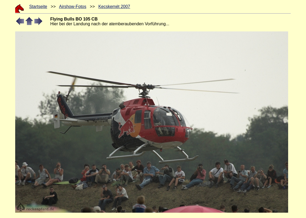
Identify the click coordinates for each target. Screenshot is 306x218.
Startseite (38, 6)
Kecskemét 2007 (114, 6)
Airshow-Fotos (72, 6)
